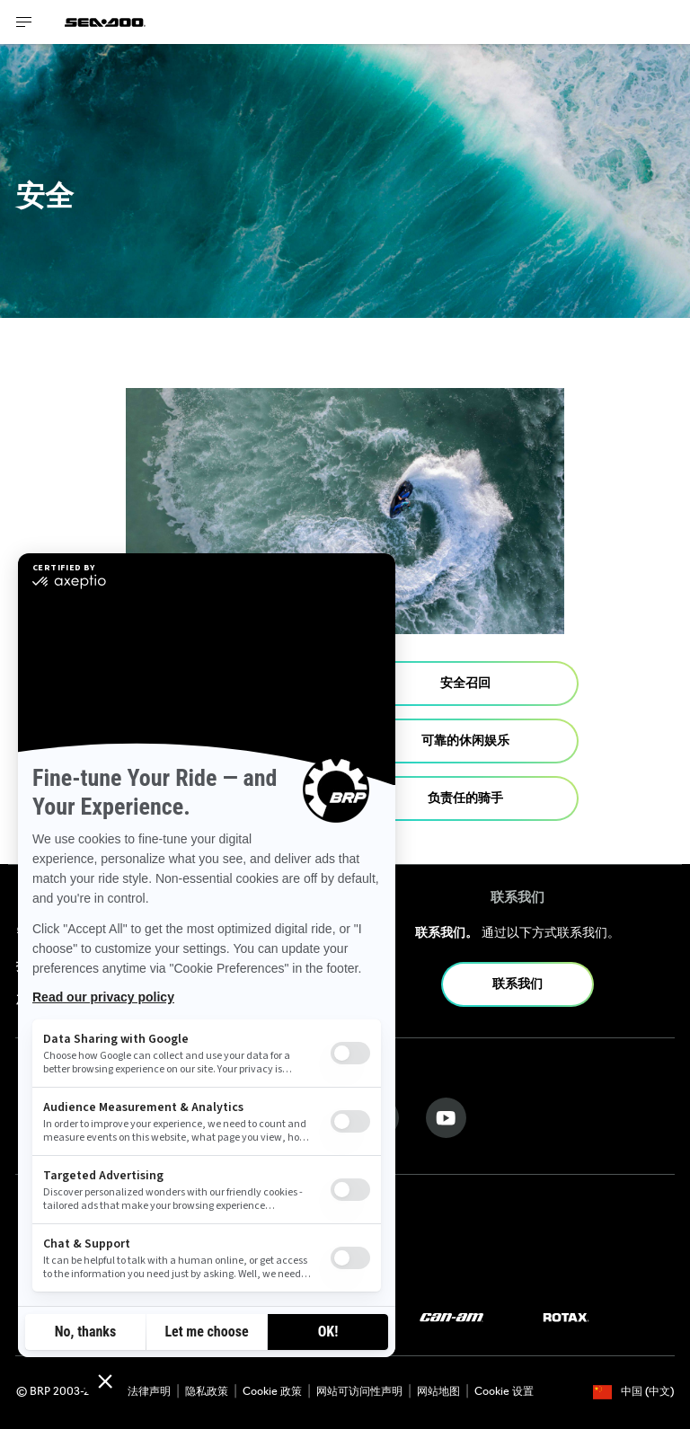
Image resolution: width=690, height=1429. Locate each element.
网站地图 (438, 1392)
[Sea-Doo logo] (105, 22)
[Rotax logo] (566, 1318)
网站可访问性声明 (359, 1392)
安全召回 (465, 684)
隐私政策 (206, 1392)
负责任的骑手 (465, 799)
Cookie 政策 (272, 1392)
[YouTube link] (446, 1118)
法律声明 (149, 1392)
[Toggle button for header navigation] (24, 22)
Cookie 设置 (504, 1392)
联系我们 (517, 985)
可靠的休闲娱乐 (465, 741)
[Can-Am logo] (451, 1318)
